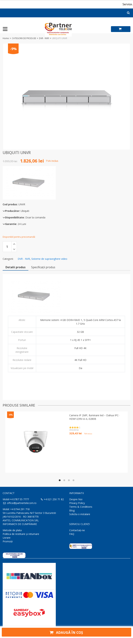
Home (6, 38)
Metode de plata (12, 530)
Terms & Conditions (80, 506)
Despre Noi (75, 499)
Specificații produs (43, 267)
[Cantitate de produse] (7, 246)
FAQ (71, 534)
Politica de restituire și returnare (21, 534)
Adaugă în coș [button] (78, 439)
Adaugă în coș (66, 632)
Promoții (8, 541)
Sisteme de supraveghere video (49, 258)
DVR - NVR (44, 38)
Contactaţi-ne (77, 530)
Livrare (6, 537)
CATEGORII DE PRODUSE (24, 38)
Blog (72, 510)
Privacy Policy (77, 503)
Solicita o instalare (79, 514)
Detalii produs (15, 267)
